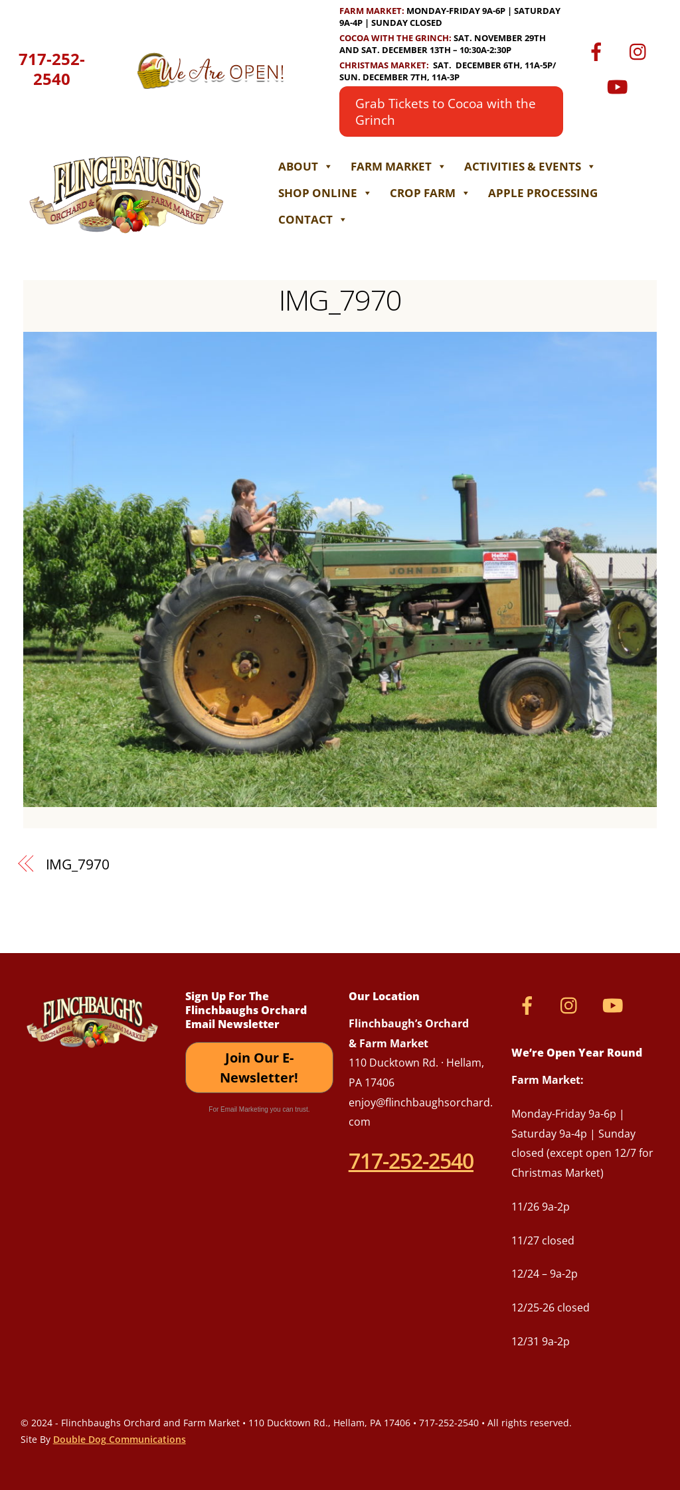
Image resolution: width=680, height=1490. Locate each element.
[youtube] (620, 85)
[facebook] (598, 50)
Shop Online (325, 192)
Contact (313, 219)
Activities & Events (530, 166)
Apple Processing (543, 192)
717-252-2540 (52, 69)
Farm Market (399, 166)
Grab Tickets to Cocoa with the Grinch (445, 111)
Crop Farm (430, 192)
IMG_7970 (340, 299)
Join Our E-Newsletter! (259, 1067)
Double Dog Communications (119, 1439)
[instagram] (641, 50)
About (305, 166)
